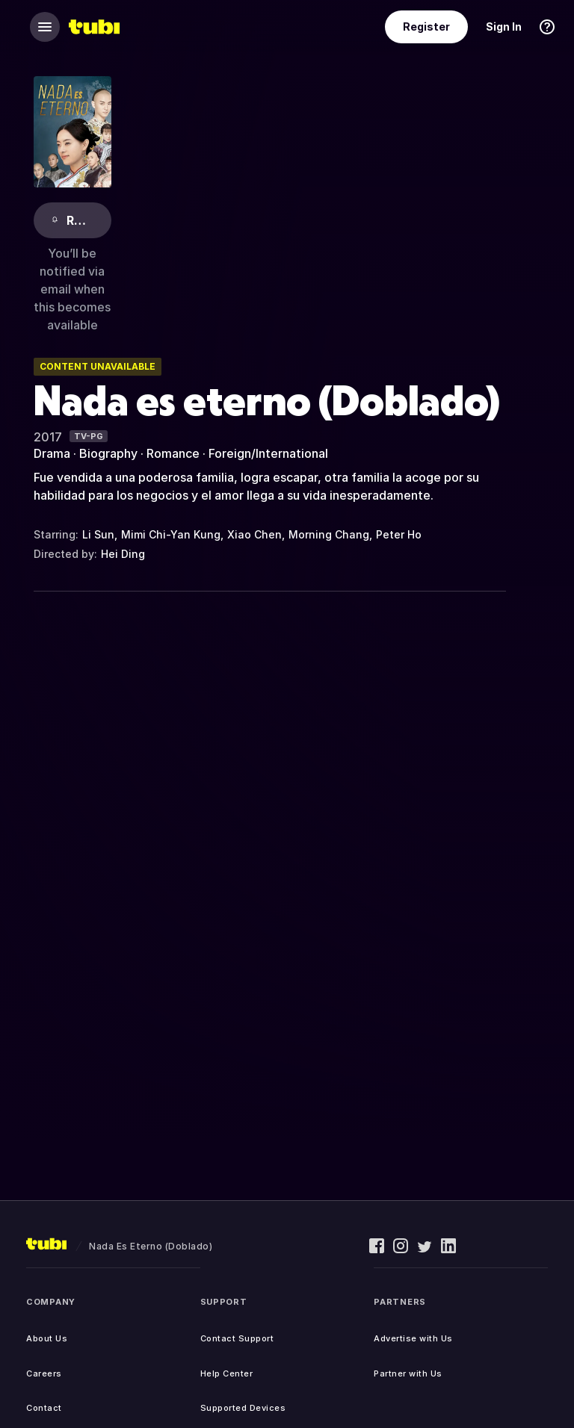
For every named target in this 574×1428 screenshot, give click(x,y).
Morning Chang (328, 534)
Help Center (226, 1373)
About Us (46, 1338)
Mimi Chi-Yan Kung (170, 534)
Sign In (504, 26)
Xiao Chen (254, 534)
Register (426, 26)
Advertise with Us (413, 1338)
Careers (44, 1373)
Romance (173, 453)
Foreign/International (268, 453)
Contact (44, 1408)
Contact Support (237, 1338)
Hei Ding (123, 553)
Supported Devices (243, 1408)
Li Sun (98, 534)
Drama (52, 453)
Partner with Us (408, 1373)
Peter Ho (399, 534)
